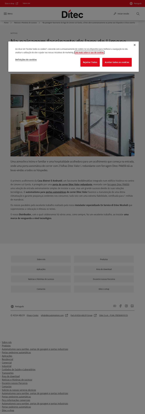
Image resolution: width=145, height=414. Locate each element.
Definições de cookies (26, 59)
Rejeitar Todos (90, 62)
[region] (73, 56)
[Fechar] (134, 45)
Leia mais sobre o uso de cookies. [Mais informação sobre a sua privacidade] (89, 52)
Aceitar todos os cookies (117, 62)
